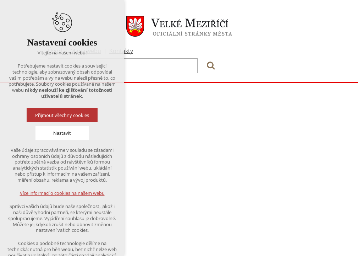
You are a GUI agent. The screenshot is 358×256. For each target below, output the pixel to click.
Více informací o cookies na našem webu (62, 193)
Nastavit (62, 133)
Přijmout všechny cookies (62, 115)
